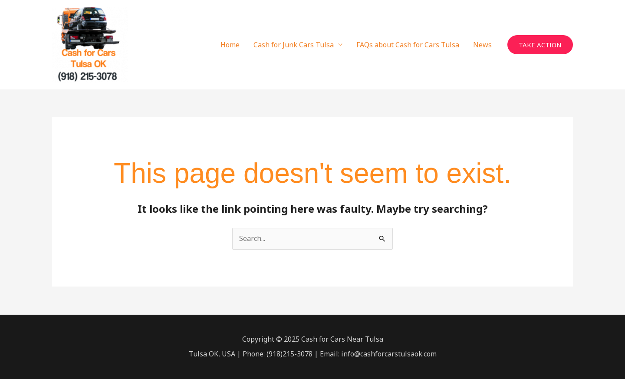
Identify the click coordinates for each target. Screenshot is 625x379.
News (482, 44)
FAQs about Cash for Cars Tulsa (407, 44)
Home (230, 44)
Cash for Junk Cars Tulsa (293, 44)
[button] (540, 45)
